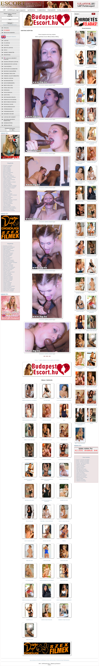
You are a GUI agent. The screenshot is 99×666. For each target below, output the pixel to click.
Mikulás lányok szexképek (9, 210)
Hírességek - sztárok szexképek (10, 195)
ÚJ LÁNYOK (7, 43)
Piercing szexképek (7, 255)
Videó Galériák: (86, 457)
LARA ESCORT (46, 560)
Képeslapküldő (51, 10)
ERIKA (64, 540)
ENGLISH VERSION (11, 36)
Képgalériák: (10, 163)
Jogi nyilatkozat (33, 660)
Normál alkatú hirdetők (11, 75)
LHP (4, 10)
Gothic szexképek (7, 190)
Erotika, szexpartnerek (63, 10)
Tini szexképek (6, 281)
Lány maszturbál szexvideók (82, 471)
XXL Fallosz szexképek (8, 290)
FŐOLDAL (6, 27)
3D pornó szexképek (7, 165)
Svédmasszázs (8, 109)
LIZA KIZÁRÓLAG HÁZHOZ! (29, 420)
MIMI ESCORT (79, 201)
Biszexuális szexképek (8, 172)
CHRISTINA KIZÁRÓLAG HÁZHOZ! (47, 480)
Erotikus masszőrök (10, 71)
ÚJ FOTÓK (6, 45)
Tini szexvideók (79, 478)
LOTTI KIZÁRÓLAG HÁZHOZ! (64, 400)
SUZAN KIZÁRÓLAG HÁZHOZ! (47, 501)
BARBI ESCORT (64, 500)
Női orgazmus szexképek (8, 250)
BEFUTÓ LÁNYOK (8, 47)
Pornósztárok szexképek (8, 260)
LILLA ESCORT (64, 580)
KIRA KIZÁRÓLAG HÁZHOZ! (29, 600)
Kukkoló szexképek (7, 202)
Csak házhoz (7, 66)
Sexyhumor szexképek (8, 266)
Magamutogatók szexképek (9, 206)
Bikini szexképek (7, 171)
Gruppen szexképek (7, 191)
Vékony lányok (8, 78)
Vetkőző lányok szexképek (9, 288)
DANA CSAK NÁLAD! (46, 619)
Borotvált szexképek (7, 174)
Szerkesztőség (60, 660)
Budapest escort (9, 113)
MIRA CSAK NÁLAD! (29, 439)
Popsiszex (6, 90)
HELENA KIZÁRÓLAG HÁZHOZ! (79, 218)
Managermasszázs (9, 106)
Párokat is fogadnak (10, 99)
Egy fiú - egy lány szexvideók (82, 459)
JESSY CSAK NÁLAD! (64, 521)
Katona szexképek (7, 198)
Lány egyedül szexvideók (81, 470)
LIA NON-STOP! (29, 580)
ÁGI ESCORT (47, 400)
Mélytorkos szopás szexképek (9, 208)
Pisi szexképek (6, 256)
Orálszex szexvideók (80, 473)
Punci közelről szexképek (8, 261)
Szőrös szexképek (7, 275)
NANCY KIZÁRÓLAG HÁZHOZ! (91, 143)
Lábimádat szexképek (8, 203)
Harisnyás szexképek (7, 193)
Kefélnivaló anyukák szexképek (10, 199)
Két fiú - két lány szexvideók (82, 461)
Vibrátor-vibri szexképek (8, 289)
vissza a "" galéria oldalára (40, 360)
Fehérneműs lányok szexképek (9, 185)
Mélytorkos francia (10, 101)
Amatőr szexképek (7, 166)
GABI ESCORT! (80, 274)
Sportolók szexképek (7, 269)
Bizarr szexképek (7, 173)
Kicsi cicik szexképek (8, 200)
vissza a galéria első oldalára (53, 360)
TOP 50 (5, 50)
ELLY (91, 423)
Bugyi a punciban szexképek (9, 177)
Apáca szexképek (7, 168)
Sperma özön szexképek (8, 268)
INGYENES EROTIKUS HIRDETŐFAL (9, 120)
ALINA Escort (29, 619)
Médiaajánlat (66, 660)
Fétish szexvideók (80, 465)
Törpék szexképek (7, 283)
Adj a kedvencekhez (51, 660)
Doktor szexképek (7, 183)
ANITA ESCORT (64, 560)
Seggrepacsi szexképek (8, 264)
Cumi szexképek (6, 180)
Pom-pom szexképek (7, 257)
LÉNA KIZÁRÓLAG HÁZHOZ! (29, 400)
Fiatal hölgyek (8, 87)
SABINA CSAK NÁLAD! (64, 619)
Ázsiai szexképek (7, 170)
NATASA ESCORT (46, 420)
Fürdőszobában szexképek (9, 187)
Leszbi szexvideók (80, 472)
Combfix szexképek (7, 178)
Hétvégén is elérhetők (10, 68)
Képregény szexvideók (81, 469)
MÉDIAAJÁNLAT (8, 125)
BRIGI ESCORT (80, 104)
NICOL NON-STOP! (64, 479)
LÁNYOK (6, 40)
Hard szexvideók (80, 467)
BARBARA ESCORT (29, 459)
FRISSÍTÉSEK (7, 54)
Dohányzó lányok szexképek (9, 182)
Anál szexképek (6, 167)
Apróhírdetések (31, 10)
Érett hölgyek (8, 85)
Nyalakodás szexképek (8, 253)
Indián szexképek (7, 196)
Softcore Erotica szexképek (9, 267)
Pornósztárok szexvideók (81, 477)
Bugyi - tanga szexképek (8, 176)
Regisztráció (6, 24)
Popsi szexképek (6, 258)
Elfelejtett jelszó (13, 24)
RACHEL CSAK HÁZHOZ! (47, 521)
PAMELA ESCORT (46, 459)
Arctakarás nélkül (10, 97)
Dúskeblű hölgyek (9, 73)
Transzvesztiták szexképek (9, 286)
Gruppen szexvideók (80, 466)
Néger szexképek (7, 249)
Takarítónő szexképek (8, 276)
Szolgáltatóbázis (41, 10)
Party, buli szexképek (7, 254)
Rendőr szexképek (7, 263)
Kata (64, 420)
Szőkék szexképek (7, 273)
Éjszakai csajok (8, 104)
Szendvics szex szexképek (9, 271)
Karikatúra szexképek (8, 197)
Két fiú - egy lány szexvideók (82, 460)
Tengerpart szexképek (8, 277)
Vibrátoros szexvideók (81, 480)
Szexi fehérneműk (9, 83)
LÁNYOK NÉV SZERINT (10, 117)
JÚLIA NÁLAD (29, 521)
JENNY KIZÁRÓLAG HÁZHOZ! (64, 600)
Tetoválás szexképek (7, 280)
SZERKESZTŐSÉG (8, 123)
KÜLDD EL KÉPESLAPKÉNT (46, 85)
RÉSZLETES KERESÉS (9, 32)
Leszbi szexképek (7, 205)
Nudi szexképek (6, 251)
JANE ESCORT (29, 639)
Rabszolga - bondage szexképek (10, 262)
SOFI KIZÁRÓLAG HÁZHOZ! (47, 580)
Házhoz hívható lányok (11, 61)
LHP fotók (7, 94)
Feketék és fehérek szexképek (9, 186)
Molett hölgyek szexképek (9, 247)
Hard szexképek (6, 192)
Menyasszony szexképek (8, 209)
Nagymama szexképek (8, 248)
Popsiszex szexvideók (81, 476)
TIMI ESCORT (64, 439)
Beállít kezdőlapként (41, 660)
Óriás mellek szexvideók (81, 475)
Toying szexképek (7, 284)
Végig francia (8, 92)
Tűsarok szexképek (7, 287)
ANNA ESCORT (80, 311)
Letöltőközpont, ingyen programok (16, 10)
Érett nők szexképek (7, 184)
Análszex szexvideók (80, 464)
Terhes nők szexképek (8, 279)
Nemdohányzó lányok (10, 64)
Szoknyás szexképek (7, 274)
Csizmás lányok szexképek (9, 179)
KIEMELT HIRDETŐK (9, 52)
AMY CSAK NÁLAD (47, 439)
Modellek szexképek (7, 245)
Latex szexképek (6, 204)
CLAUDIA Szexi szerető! (64, 459)
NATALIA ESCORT (46, 600)
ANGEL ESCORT (47, 540)
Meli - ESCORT (79, 123)
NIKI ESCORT (29, 560)
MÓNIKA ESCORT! (29, 500)
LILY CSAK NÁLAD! (29, 540)
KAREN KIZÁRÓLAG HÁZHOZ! (29, 480)
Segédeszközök (8, 80)
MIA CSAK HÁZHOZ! (80, 443)
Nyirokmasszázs (9, 111)
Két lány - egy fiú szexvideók (82, 463)
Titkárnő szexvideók (80, 479)
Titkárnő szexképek (7, 282)
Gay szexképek (6, 189)
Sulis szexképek (6, 270)
